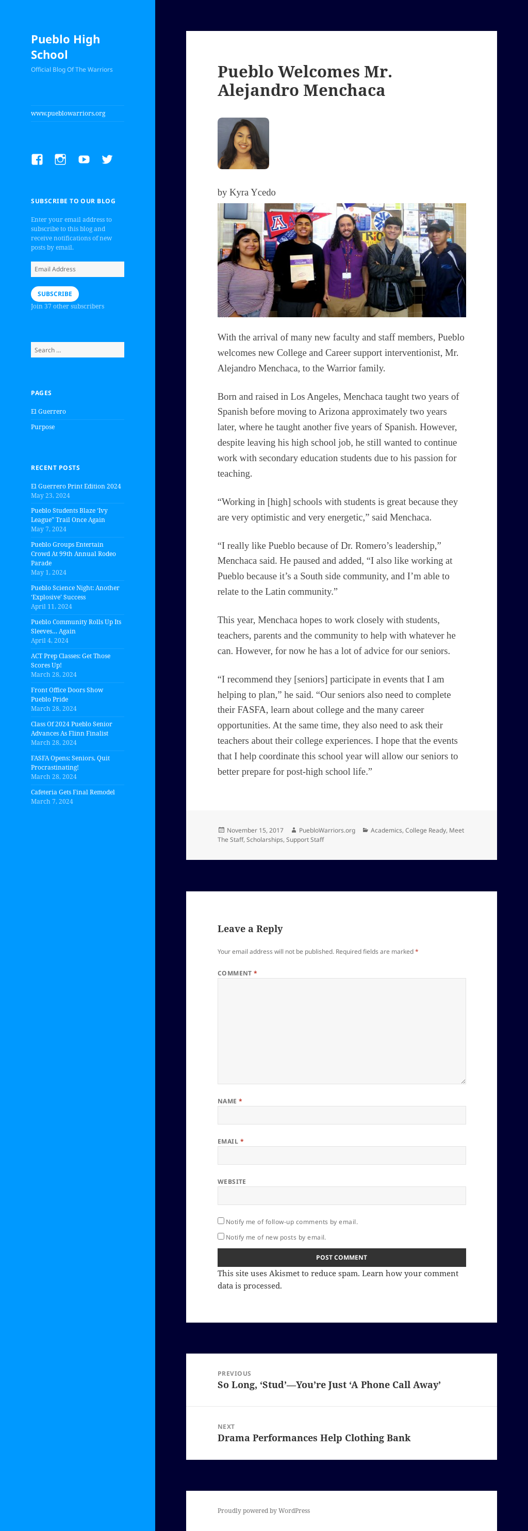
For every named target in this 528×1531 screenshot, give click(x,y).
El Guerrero (48, 411)
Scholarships (264, 839)
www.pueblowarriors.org (68, 113)
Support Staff (305, 839)
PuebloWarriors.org (327, 830)
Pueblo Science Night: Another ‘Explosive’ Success (75, 592)
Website (232, 1181)
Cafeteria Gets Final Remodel (73, 792)
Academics (386, 830)
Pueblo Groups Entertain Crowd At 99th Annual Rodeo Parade (73, 553)
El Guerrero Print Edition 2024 (76, 486)
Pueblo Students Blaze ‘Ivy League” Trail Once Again (69, 515)
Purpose (43, 426)
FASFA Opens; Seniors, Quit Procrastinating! (70, 763)
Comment (238, 973)
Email (231, 1141)
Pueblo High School (65, 46)
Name (230, 1101)
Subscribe (55, 293)
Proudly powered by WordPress (264, 1510)
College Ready (425, 830)
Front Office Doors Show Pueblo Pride (67, 695)
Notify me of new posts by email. (276, 1237)
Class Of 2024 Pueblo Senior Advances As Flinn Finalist (71, 729)
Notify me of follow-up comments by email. (292, 1221)
